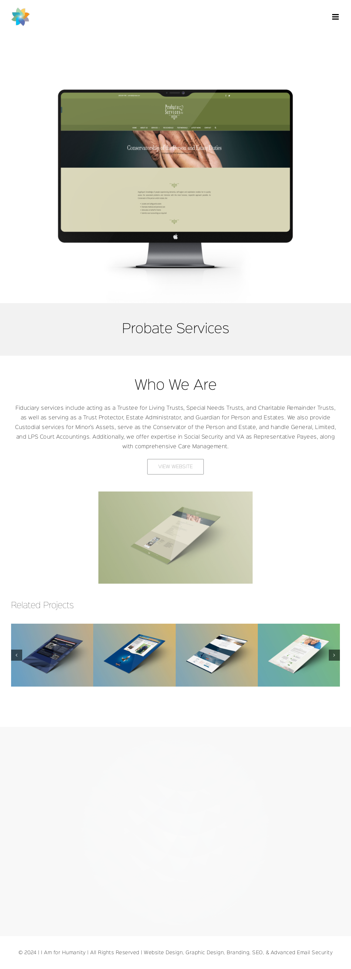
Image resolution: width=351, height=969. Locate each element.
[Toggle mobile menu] (336, 17)
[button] (16, 655)
